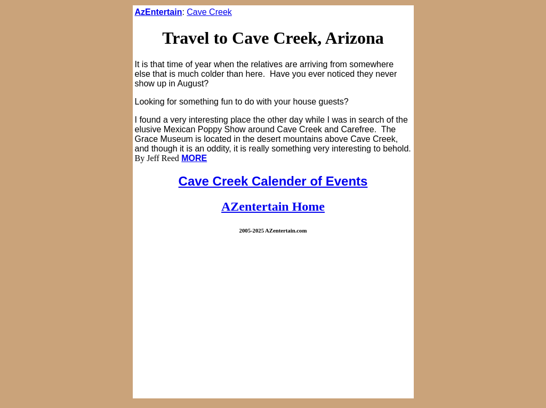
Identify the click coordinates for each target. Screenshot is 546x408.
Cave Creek (209, 12)
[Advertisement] (273, 321)
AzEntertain (158, 12)
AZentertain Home (273, 206)
